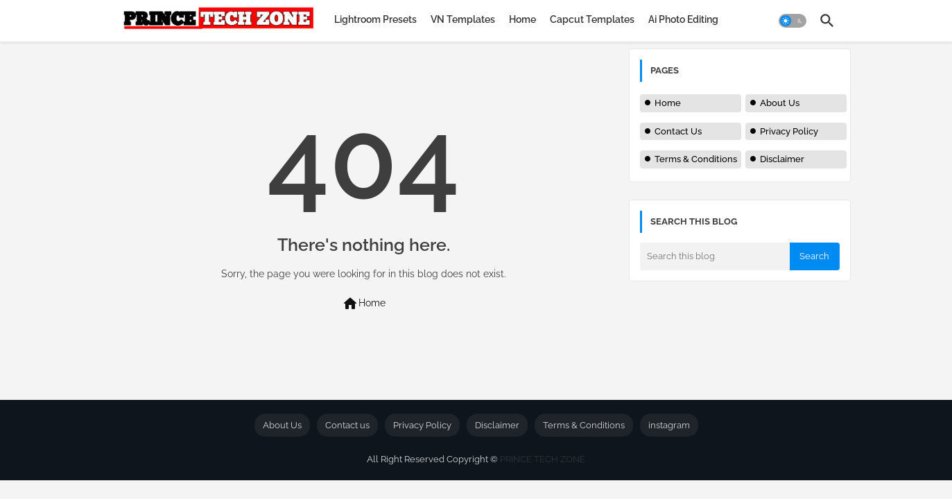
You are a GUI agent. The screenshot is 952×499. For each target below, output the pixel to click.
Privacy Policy (789, 131)
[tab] (375, 19)
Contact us (347, 425)
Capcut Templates (592, 19)
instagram (669, 425)
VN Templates (463, 19)
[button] (792, 21)
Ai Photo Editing (683, 19)
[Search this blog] (715, 256)
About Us (779, 103)
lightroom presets (375, 19)
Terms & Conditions (696, 159)
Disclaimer (782, 159)
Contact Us (678, 131)
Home (522, 19)
